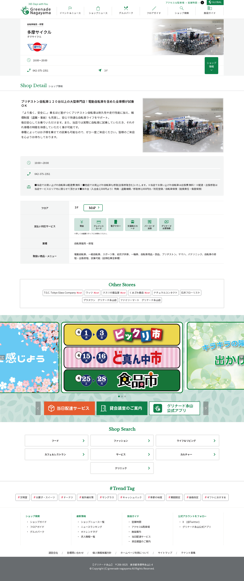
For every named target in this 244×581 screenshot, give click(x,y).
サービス (121, 454)
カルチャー (186, 454)
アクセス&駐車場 (141, 526)
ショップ (211, 64)
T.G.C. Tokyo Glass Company (63, 293)
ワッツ (92, 293)
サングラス (108, 497)
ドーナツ (68, 497)
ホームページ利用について (134, 552)
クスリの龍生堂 (114, 293)
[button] (119, 396)
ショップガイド (38, 522)
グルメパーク (37, 531)
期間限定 (175, 497)
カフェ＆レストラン (55, 454)
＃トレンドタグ (89, 531)
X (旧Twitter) (190, 522)
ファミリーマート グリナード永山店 (140, 300)
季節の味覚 (156, 497)
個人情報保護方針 (102, 552)
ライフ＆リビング (186, 440)
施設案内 (136, 531)
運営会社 (53, 552)
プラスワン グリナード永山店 (100, 300)
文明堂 (23, 497)
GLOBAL (217, 2)
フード (55, 440)
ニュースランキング (91, 526)
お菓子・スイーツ (45, 497)
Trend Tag (124, 488)
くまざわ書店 (139, 293)
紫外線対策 (88, 497)
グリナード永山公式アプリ (196, 526)
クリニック (121, 468)
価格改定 (193, 497)
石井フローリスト (190, 292)
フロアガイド (37, 526)
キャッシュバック (132, 497)
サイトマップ (165, 552)
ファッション (121, 440)
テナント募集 (188, 552)
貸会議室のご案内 (141, 541)
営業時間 (192, 2)
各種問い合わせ (75, 552)
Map (92, 208)
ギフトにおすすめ (216, 497)
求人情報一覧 (88, 536)
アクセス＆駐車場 (175, 2)
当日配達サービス (141, 536)
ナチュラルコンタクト (165, 292)
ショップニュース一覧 (92, 522)
